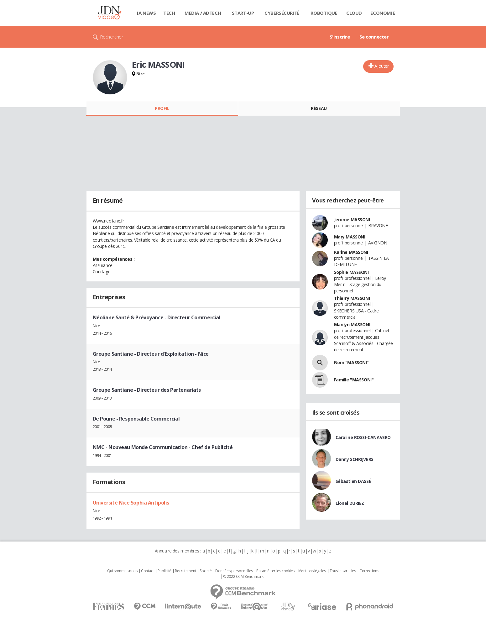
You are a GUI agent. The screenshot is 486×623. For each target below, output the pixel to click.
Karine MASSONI (351, 252)
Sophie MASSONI (351, 272)
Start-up (243, 13)
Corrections (369, 571)
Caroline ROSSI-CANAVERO (363, 437)
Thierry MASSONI (352, 298)
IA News (146, 13)
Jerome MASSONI (352, 220)
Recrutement (185, 571)
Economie (382, 13)
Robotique (324, 13)
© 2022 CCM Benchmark (243, 576)
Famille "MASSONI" (354, 380)
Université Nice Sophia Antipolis (131, 502)
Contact (147, 571)
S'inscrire (340, 37)
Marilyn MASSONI (352, 324)
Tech (169, 13)
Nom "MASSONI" (351, 362)
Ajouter (381, 66)
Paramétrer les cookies (275, 571)
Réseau (319, 108)
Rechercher (111, 37)
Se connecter (374, 37)
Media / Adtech (203, 13)
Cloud (354, 13)
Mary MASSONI (349, 237)
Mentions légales (312, 571)
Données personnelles (234, 571)
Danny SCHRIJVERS (355, 459)
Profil (162, 108)
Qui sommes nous (122, 571)
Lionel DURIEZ (350, 503)
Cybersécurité (282, 13)
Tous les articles (343, 571)
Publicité (164, 571)
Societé (206, 571)
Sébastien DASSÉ (353, 481)
